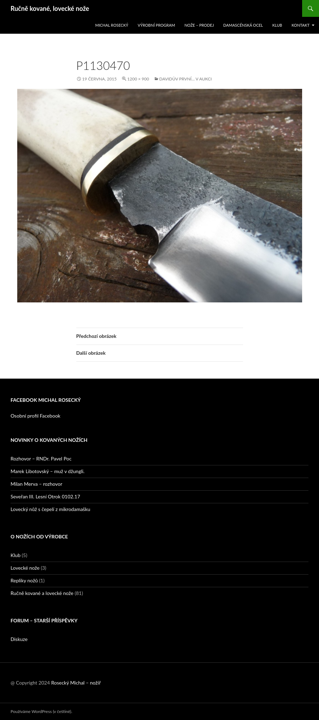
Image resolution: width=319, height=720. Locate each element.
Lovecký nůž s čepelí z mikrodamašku (50, 509)
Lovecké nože (25, 568)
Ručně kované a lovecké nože (42, 593)
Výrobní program (156, 25)
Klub (277, 25)
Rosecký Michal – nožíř (76, 683)
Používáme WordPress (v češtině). (41, 711)
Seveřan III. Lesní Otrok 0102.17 (45, 496)
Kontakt (301, 25)
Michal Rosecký (111, 25)
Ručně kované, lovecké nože (50, 8)
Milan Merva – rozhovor (36, 484)
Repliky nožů (24, 580)
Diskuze (19, 639)
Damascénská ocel (243, 25)
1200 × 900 (138, 78)
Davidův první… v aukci (185, 78)
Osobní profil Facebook (35, 416)
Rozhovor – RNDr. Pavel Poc (41, 459)
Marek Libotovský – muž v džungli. (47, 471)
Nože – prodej (199, 25)
